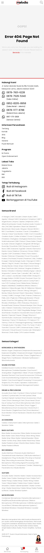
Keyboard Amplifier (9, 353)
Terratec (18, 325)
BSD (3, 177)
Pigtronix (14, 298)
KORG (17, 278)
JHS (3, 276)
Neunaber (29, 293)
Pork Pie (11, 300)
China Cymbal (30, 393)
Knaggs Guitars (7, 278)
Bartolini (33, 226)
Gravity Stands (7, 266)
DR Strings (35, 244)
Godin (17, 263)
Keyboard (18, 350)
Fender (4, 256)
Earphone (24, 378)
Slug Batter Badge (29, 310)
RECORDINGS (7, 450)
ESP (10, 254)
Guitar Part (35, 478)
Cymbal (21, 393)
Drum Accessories (29, 398)
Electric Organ (7, 350)
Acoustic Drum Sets (9, 393)
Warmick (5, 332)
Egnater (23, 249)
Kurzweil (29, 278)
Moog (27, 290)
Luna (18, 283)
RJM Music (13, 303)
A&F (12, 217)
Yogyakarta (6, 171)
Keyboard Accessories (31, 350)
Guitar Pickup (7, 481)
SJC (15, 310)
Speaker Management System (27, 385)
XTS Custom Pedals (27, 332)
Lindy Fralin (34, 281)
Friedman (27, 258)
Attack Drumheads (9, 224)
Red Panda (33, 300)
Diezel (12, 244)
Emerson (24, 251)
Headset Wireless (24, 508)
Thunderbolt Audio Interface (12, 455)
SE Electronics (7, 310)
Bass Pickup (20, 436)
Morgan (33, 290)
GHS (37, 261)
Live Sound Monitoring (11, 378)
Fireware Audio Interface (24, 453)
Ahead (11, 219)
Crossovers (36, 380)
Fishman (12, 256)
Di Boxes (39, 375)
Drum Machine (32, 410)
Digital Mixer (17, 373)
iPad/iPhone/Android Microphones (15, 500)
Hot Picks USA (12, 268)
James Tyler (16, 273)
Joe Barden (17, 276)
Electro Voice (7, 251)
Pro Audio (15, 383)
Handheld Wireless (9, 508)
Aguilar (4, 219)
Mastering (37, 465)
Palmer (29, 295)
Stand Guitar (12, 483)
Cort (31, 234)
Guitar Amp (22, 483)
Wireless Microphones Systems (24, 505)
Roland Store (7, 165)
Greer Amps (18, 266)
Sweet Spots (27, 318)
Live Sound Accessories (25, 375)
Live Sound (32, 370)
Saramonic (35, 308)
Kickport (36, 276)
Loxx (3, 283)
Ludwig (12, 283)
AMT (39, 219)
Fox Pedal (12, 258)
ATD (36, 221)
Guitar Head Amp (13, 488)
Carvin (26, 231)
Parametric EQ (7, 468)
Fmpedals (20, 256)
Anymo (15, 221)
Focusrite (34, 256)
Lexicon (26, 281)
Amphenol (24, 219)
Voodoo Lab (27, 330)
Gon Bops (24, 263)
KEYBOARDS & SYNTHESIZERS (13, 347)
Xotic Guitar (14, 332)
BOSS (36, 229)
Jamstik (25, 273)
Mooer (20, 290)
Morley (4, 293)
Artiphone (29, 221)
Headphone (6, 458)
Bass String (31, 436)
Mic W (24, 288)
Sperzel (12, 315)
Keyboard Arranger (25, 353)
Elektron (16, 251)
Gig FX (11, 263)
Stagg (25, 315)
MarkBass (12, 286)
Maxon (33, 286)
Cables (4, 423)
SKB (19, 310)
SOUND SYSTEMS (8, 365)
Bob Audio (16, 229)
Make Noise (26, 283)
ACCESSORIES (7, 420)
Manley (35, 283)
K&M (24, 276)
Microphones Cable (30, 423)
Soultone (15, 313)
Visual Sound (16, 330)
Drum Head (30, 400)
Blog (3, 138)
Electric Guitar (20, 476)
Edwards (14, 249)
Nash (22, 293)
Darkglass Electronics (28, 239)
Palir (23, 295)
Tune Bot (5, 327)
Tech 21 (11, 322)
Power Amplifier (35, 373)
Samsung (26, 308)
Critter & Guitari (20, 236)
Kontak (4, 131)
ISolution (11, 271)
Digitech (19, 244)
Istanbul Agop (29, 271)
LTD (7, 283)
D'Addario (5, 239)
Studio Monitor (19, 468)
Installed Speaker (20, 370)
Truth (38, 325)
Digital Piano (35, 355)
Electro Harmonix (33, 249)
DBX (17, 241)
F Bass (23, 254)
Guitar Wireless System (18, 490)
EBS (8, 249)
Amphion (32, 219)
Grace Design (34, 263)
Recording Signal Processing (23, 463)
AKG (16, 219)
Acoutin (18, 217)
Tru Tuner (31, 325)
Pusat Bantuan (8, 144)
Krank (23, 278)
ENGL (36, 251)
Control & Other (21, 368)
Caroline (19, 231)
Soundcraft (24, 313)
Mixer (25, 373)
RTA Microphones (20, 503)
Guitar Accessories (34, 476)
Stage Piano (6, 358)
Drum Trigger (30, 405)
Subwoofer (33, 383)
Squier (19, 315)
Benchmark (6, 229)
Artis (3, 134)
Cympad (37, 236)
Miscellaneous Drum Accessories (14, 408)
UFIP (18, 327)
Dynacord (27, 246)
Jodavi (8, 276)
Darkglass (14, 239)
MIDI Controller (17, 355)
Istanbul (19, 271)
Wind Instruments (8, 360)
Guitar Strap (17, 481)
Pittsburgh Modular (26, 298)
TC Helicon (32, 320)
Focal (27, 256)
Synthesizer (16, 358)
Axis (3, 226)
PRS (26, 300)
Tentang (5, 128)
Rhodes (5, 303)
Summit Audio (7, 318)
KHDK (30, 276)
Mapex (4, 286)
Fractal (20, 258)
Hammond (29, 266)
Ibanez (4, 271)
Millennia (31, 288)
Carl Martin (10, 231)
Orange (17, 295)
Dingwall (27, 244)
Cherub (5, 234)
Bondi (30, 229)
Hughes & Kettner (32, 268)
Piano (27, 355)
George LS (31, 261)
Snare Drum (33, 408)
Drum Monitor (7, 413)
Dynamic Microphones (30, 498)
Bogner (24, 229)
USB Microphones (34, 503)
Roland (16, 305)
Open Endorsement (10, 156)
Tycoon (12, 327)
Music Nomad (13, 293)
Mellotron (5, 288)
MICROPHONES (8, 495)
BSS (3, 231)
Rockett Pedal (7, 305)
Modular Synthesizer (30, 358)
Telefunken (38, 322)
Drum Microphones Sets (26, 403)
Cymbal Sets (14, 395)
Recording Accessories (15, 460)
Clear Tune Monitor (16, 234)
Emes (31, 251)
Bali (3, 174)
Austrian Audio (28, 224)
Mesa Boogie (15, 288)
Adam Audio (27, 217)
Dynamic (35, 246)
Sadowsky (17, 308)
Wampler (36, 330)
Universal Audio (27, 327)
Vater (36, 327)
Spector (5, 315)
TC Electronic (22, 320)
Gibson (4, 263)
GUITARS (5, 473)
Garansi (5, 141)
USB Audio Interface (32, 455)
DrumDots (14, 246)
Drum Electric (7, 410)
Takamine (5, 320)
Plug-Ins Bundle (18, 458)
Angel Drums (6, 221)
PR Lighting (19, 300)
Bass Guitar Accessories (11, 433)
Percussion (6, 415)
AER (35, 217)
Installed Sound (7, 368)
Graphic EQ (6, 383)
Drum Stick (20, 405)
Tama (13, 320)
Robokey (25, 303)
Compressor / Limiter (24, 465)
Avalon (38, 224)
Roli (35, 305)
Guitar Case (6, 478)
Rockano (34, 303)
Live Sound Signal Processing (20, 380)
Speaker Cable (7, 425)
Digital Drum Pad (19, 410)
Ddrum (22, 241)
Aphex (22, 221)
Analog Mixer (7, 373)
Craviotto (37, 234)
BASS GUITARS (8, 430)
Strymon (32, 315)
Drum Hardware (19, 413)
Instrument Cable (15, 423)
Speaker (24, 383)
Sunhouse (17, 318)
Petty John (6, 298)
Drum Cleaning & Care (15, 400)
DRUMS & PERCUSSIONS (11, 390)
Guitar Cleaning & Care (21, 478)
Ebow (4, 249)
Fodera (4, 258)
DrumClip (5, 246)
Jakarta (5, 168)
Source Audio (35, 313)
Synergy (37, 318)
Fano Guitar (31, 254)
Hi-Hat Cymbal (25, 395)
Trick (24, 325)
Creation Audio (7, 236)
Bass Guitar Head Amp (26, 440)
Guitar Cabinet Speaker (19, 486)
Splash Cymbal (15, 398)
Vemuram (6, 330)
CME (26, 234)
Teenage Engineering (24, 322)
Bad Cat (25, 226)
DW (20, 246)
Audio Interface (7, 453)
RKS (19, 303)
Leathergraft (17, 281)
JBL (30, 273)
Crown (30, 236)
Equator (5, 254)
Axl (7, 226)
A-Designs (6, 217)
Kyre (35, 278)
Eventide (16, 254)
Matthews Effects (23, 286)
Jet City (36, 273)
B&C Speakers (15, 226)
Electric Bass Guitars (27, 443)
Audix (19, 224)
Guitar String (28, 481)
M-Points (5, 153)
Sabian (9, 308)
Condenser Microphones (11, 498)
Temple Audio (8, 325)
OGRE (11, 295)
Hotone (21, 268)
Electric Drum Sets (34, 413)
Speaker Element (8, 375)
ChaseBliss (34, 231)
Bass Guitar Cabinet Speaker (23, 438)
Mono (14, 290)
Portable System (8, 385)
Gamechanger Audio (17, 261)
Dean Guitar (31, 241)
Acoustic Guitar (7, 476)
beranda (16, 52)
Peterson (36, 295)
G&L (34, 258)
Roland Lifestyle (26, 305)
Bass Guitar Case (8, 436)
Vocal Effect (6, 505)
